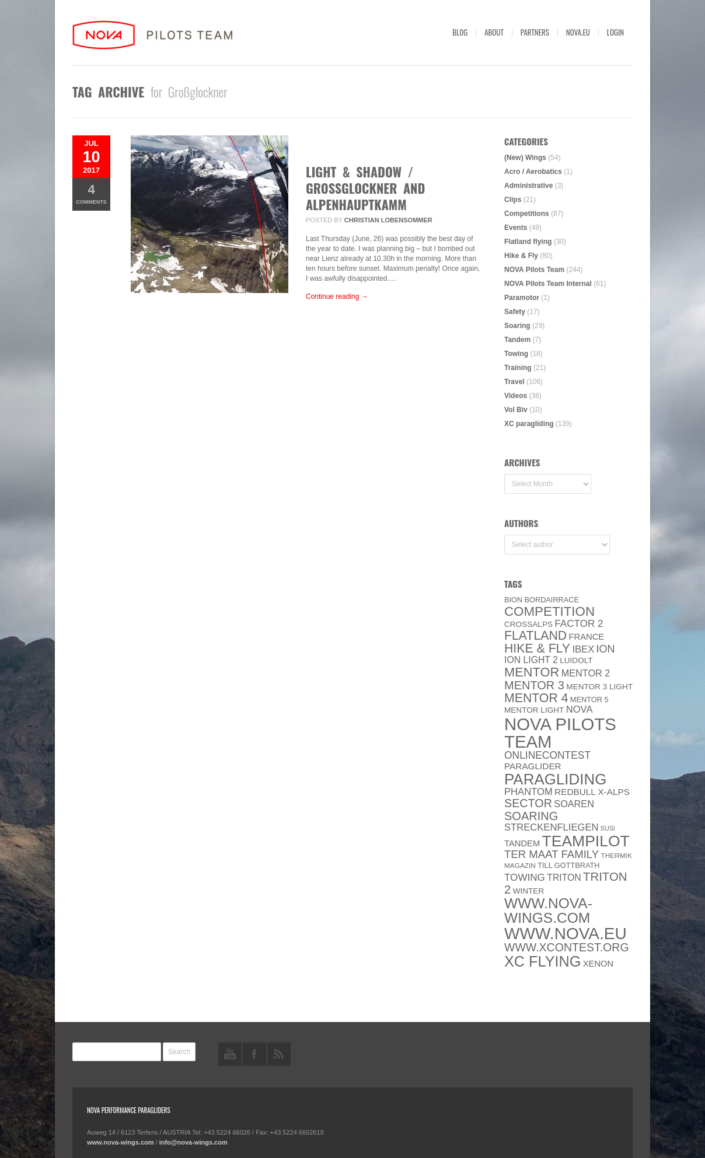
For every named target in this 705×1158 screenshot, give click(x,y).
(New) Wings (525, 158)
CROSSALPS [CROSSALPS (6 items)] (528, 624)
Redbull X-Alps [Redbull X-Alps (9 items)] (592, 792)
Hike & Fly (521, 256)
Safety (514, 312)
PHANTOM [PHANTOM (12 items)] (528, 791)
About (494, 32)
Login (615, 32)
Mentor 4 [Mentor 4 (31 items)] (536, 698)
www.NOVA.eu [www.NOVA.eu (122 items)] (565, 934)
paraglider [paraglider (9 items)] (532, 766)
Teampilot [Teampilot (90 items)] (586, 841)
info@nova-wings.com (193, 1142)
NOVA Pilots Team (534, 270)
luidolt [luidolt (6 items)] (576, 660)
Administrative (528, 186)
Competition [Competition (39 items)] (549, 611)
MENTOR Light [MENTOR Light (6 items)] (534, 710)
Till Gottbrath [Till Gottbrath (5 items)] (568, 865)
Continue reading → (337, 296)
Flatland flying (528, 242)
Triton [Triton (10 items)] (564, 878)
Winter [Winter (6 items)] (529, 891)
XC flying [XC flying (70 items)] (542, 961)
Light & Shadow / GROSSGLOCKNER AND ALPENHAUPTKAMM (365, 188)
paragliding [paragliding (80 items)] (555, 779)
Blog (459, 32)
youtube (230, 1054)
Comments (91, 193)
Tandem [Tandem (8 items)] (522, 843)
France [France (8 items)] (586, 636)
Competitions (526, 214)
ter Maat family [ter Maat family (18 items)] (551, 854)
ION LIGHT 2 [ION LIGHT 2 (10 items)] (531, 660)
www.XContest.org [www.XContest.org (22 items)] (566, 947)
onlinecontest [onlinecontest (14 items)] (547, 755)
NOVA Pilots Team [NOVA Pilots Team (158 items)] (560, 732)
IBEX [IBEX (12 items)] (583, 649)
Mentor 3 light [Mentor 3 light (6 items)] (599, 686)
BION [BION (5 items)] (513, 599)
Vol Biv (516, 410)
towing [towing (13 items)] (524, 877)
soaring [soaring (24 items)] (531, 816)
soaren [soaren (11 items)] (574, 803)
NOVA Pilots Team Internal (548, 284)
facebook (254, 1054)
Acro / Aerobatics (533, 172)
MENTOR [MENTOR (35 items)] (531, 672)
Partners (535, 32)
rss (279, 1054)
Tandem (517, 340)
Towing (516, 354)
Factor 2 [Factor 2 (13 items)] (578, 623)
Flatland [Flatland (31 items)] (535, 636)
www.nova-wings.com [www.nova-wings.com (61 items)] (548, 910)
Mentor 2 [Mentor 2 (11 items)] (585, 673)
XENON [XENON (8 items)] (598, 963)
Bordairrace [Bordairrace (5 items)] (552, 599)
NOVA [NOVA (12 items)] (579, 709)
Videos (515, 396)
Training (518, 368)
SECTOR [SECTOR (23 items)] (528, 803)
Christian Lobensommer (388, 220)
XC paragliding (529, 424)
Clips (512, 200)
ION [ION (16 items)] (605, 649)
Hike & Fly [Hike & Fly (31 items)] (537, 648)
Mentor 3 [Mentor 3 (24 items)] (534, 685)
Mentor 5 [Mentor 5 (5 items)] (589, 699)
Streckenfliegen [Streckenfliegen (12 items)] (551, 827)
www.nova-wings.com (120, 1142)
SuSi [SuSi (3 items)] (608, 828)
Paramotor (521, 298)
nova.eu (578, 32)
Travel (514, 382)
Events (515, 228)
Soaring (517, 326)
